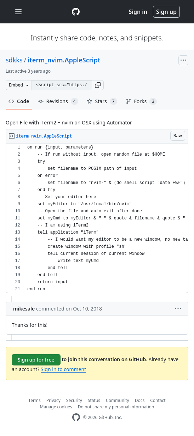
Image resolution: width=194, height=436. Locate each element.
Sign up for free (36, 359)
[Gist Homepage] (76, 11)
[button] (98, 85)
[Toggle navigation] (18, 11)
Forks (141, 101)
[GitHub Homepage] (76, 417)
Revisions (58, 101)
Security (74, 400)
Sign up (166, 12)
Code (18, 101)
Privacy (53, 400)
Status (94, 400)
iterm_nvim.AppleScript (64, 60)
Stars (102, 101)
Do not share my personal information (116, 407)
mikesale (24, 308)
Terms (34, 400)
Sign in (138, 12)
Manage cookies (56, 407)
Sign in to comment (63, 369)
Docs (140, 400)
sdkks (14, 60)
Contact (157, 400)
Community (117, 400)
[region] (97, 218)
